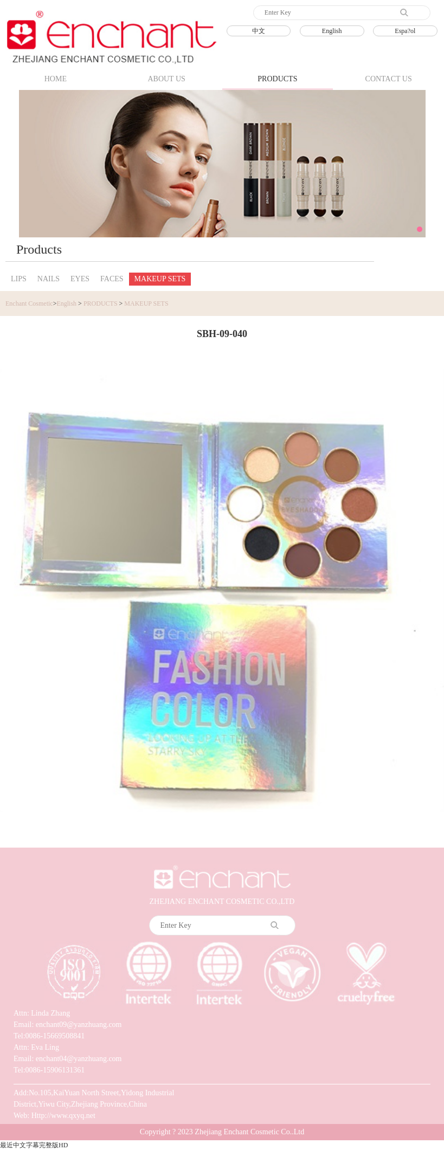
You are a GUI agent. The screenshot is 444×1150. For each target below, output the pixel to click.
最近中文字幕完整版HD (34, 1145)
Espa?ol (405, 31)
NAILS (48, 279)
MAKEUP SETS (160, 279)
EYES (79, 279)
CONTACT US (388, 79)
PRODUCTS (277, 79)
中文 (258, 31)
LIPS (19, 279)
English (332, 31)
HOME (55, 79)
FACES (112, 279)
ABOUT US (166, 79)
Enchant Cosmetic (29, 303)
